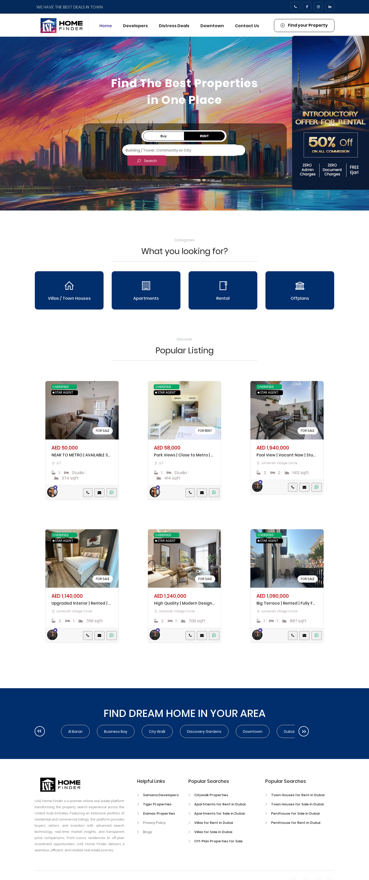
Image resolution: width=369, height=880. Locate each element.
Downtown (212, 26)
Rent (204, 136)
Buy (163, 136)
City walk (157, 731)
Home (105, 26)
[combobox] (183, 150)
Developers (135, 26)
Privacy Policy (154, 822)
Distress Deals (174, 26)
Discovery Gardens (204, 731)
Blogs (147, 831)
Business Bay (115, 731)
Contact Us (247, 26)
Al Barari (75, 731)
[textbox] (183, 149)
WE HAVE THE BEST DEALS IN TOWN (69, 7)
